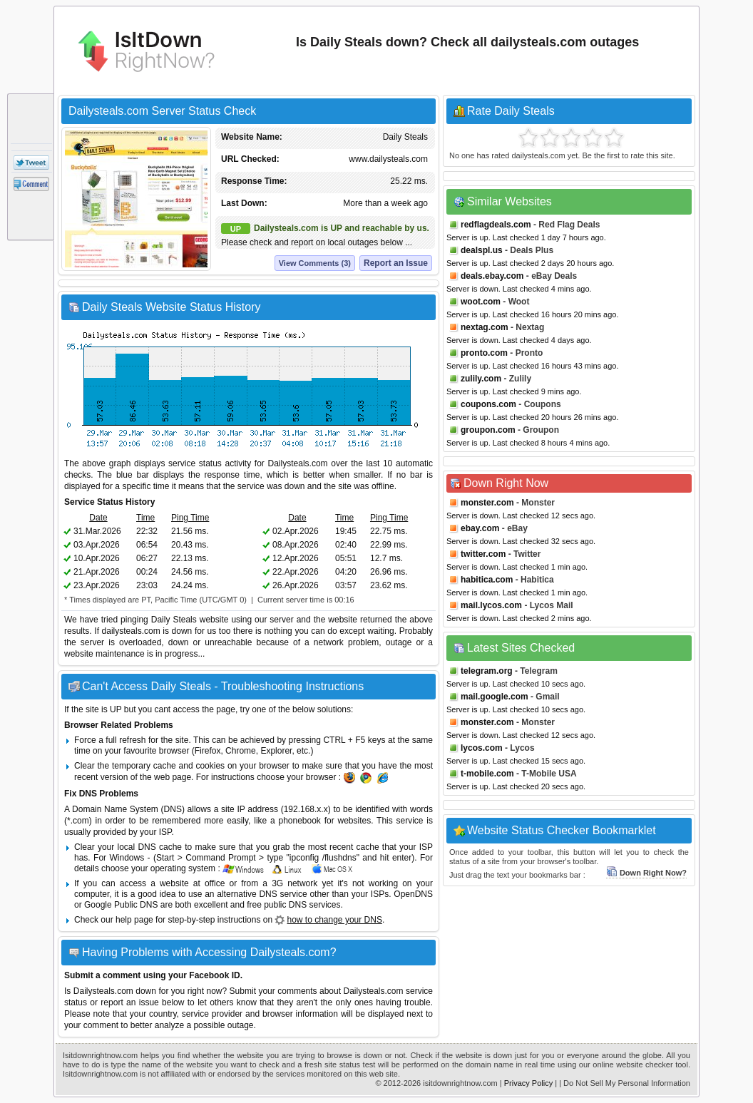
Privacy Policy (528, 1083)
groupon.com (488, 430)
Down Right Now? (646, 872)
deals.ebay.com (492, 276)
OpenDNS (413, 894)
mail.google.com (494, 697)
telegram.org (487, 671)
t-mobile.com (487, 774)
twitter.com (483, 554)
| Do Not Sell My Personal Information (624, 1083)
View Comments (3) (315, 263)
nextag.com (484, 327)
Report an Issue (396, 263)
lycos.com (482, 748)
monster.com (487, 503)
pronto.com (484, 353)
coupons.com (488, 404)
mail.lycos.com (491, 605)
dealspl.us (482, 250)
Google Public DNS (121, 905)
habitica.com (487, 580)
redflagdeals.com (496, 225)
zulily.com (481, 379)
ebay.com (480, 528)
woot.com (481, 302)
